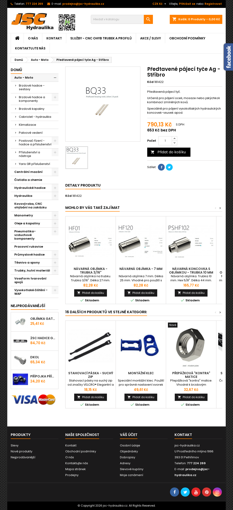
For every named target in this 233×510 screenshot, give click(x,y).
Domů (16, 69)
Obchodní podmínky (187, 38)
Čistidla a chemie (28, 180)
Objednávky (129, 451)
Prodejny (72, 475)
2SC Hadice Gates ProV (43, 338)
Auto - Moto (23, 77)
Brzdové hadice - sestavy (32, 87)
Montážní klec (141, 373)
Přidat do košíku (168, 152)
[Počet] (165, 140)
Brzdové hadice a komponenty (32, 99)
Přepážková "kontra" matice (191, 375)
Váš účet (128, 434)
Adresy (125, 463)
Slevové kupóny (131, 469)
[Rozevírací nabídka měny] (159, 4)
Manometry (23, 215)
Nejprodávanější (23, 457)
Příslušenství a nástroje (29, 154)
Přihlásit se (187, 4)
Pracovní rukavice (28, 246)
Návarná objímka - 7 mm (140, 269)
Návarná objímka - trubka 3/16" (90, 271)
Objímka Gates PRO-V (43, 318)
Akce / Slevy (150, 38)
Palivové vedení (31, 133)
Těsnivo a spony (27, 262)
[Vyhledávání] (122, 19)
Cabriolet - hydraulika (35, 117)
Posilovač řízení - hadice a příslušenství (35, 142)
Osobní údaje (130, 445)
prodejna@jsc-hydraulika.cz (83, 4)
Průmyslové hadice (29, 254)
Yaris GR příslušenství (34, 164)
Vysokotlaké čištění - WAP (31, 292)
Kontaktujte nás (30, 48)
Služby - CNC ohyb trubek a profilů (101, 38)
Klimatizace (27, 125)
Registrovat (213, 4)
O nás (33, 38)
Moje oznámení (131, 475)
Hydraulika (23, 196)
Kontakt (54, 38)
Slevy (14, 445)
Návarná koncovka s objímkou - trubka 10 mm (191, 271)
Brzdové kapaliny (31, 109)
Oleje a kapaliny (27, 223)
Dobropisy (127, 457)
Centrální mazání (28, 172)
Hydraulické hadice (30, 188)
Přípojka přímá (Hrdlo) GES (43, 376)
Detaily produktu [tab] (83, 185)
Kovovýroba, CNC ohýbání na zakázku (30, 206)
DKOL (34, 357)
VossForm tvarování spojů (30, 280)
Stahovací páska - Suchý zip (90, 375)
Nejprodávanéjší (28, 305)
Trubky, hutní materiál (32, 270)
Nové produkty (21, 451)
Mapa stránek (75, 469)
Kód (150, 82)
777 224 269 (34, 4)
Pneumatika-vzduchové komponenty (25, 235)
